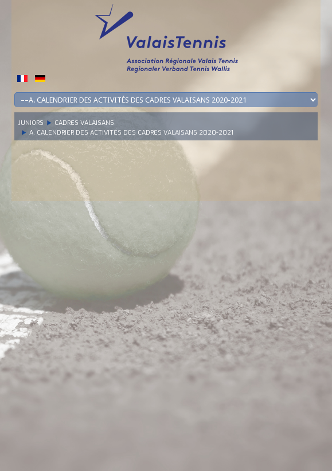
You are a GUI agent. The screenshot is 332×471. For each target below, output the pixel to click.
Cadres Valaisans (84, 123)
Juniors (31, 123)
